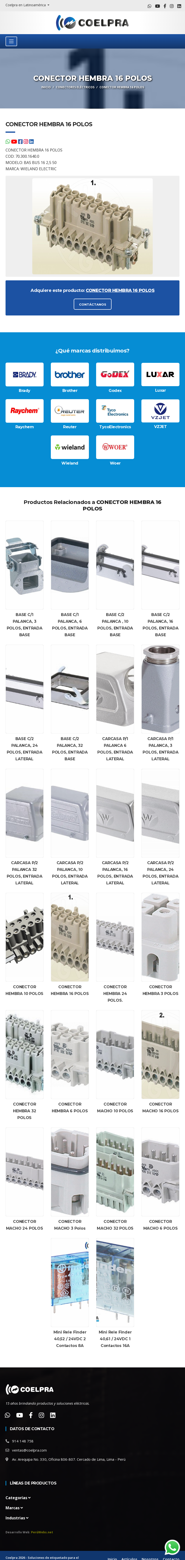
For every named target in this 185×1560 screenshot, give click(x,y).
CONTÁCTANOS (92, 304)
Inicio (46, 87)
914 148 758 (22, 1441)
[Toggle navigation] (11, 41)
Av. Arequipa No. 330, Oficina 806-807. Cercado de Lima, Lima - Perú (69, 1459)
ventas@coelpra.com (29, 1450)
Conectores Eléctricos (75, 87)
